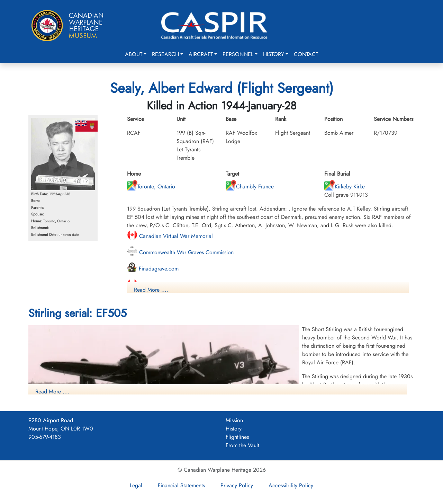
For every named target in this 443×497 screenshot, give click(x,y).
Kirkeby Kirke (344, 186)
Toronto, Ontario (151, 186)
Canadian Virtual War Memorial (170, 236)
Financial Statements (181, 485)
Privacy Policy (236, 485)
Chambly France (250, 186)
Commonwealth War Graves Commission (180, 252)
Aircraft (201, 54)
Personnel (238, 54)
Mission (234, 420)
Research (165, 54)
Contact (306, 54)
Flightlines (237, 437)
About (133, 54)
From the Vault (242, 445)
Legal (136, 485)
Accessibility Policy (291, 485)
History (273, 54)
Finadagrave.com (153, 269)
